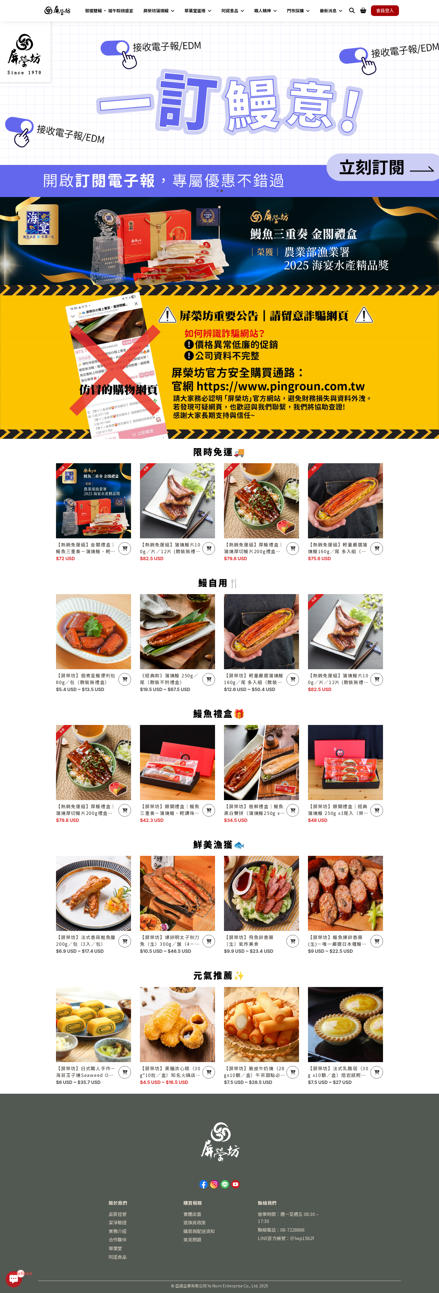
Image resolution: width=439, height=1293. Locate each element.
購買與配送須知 (199, 1231)
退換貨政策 (194, 1222)
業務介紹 (118, 1231)
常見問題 (192, 1239)
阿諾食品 (232, 10)
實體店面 (192, 1214)
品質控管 (118, 1214)
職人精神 (265, 10)
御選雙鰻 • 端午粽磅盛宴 (109, 10)
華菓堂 (115, 1248)
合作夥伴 (118, 1239)
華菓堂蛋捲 (198, 10)
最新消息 (331, 10)
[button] (217, 191)
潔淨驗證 (118, 1222)
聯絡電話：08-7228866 (281, 1229)
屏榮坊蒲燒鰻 (158, 10)
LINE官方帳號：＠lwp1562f (286, 1238)
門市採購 (298, 10)
